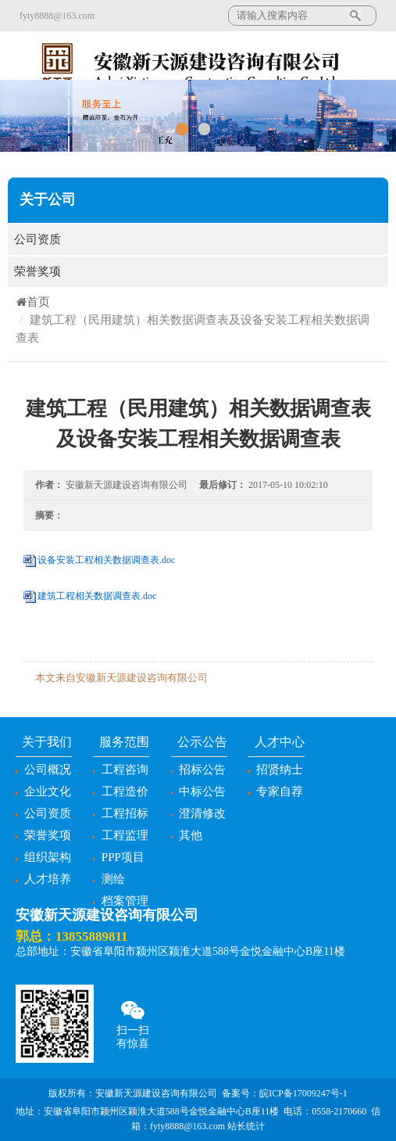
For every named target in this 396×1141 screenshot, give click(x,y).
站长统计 (246, 1126)
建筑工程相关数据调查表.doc (96, 595)
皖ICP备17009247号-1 (303, 1093)
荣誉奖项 (198, 272)
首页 (33, 302)
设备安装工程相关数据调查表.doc (106, 559)
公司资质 (198, 240)
